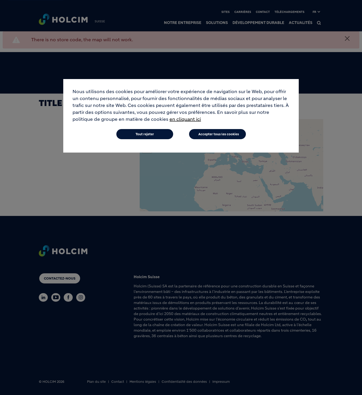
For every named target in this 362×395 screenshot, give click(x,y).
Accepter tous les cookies (218, 134)
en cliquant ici (185, 119)
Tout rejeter (145, 134)
